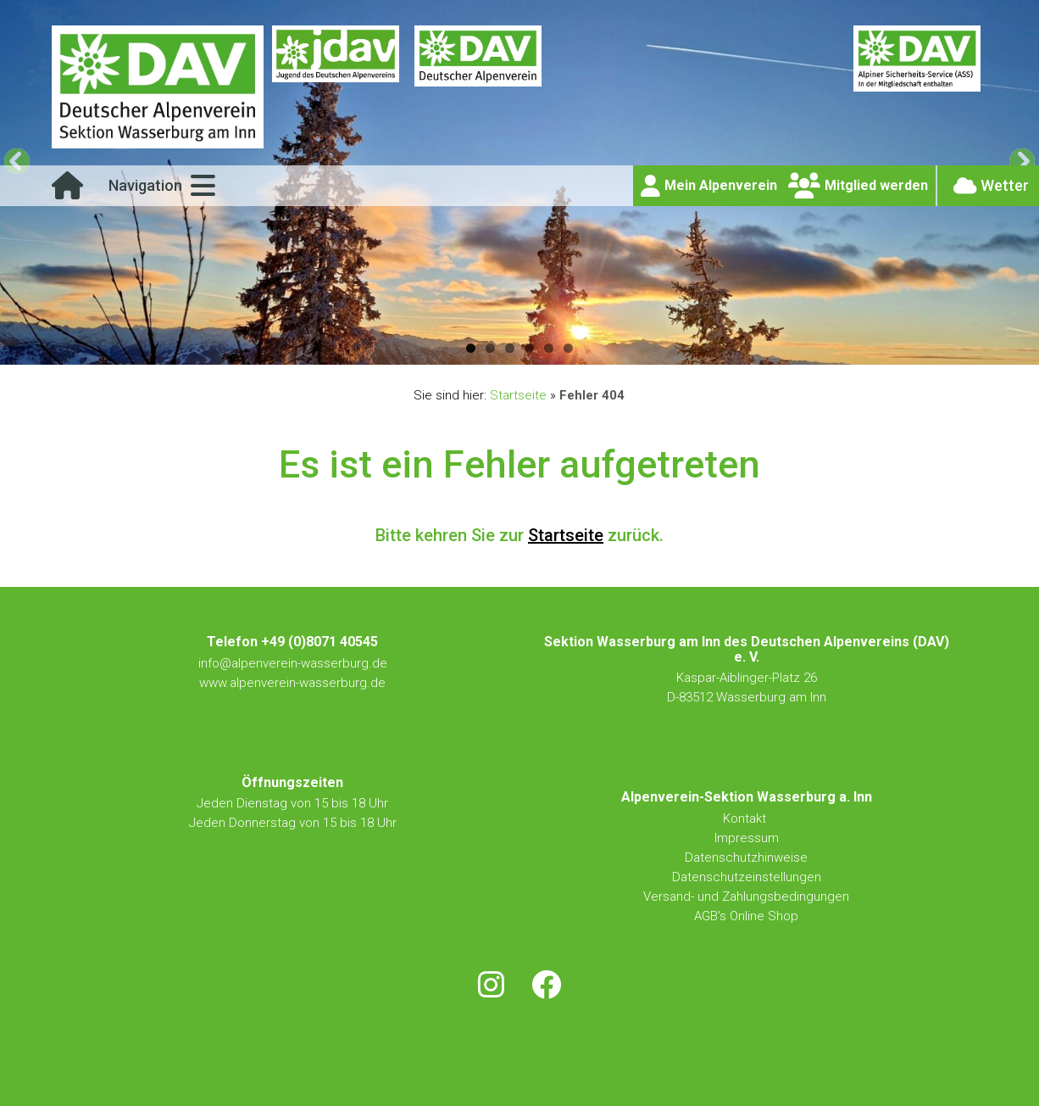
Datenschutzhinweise (746, 857)
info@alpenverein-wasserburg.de (292, 663)
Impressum (746, 838)
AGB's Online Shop (746, 916)
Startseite (518, 395)
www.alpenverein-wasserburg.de (292, 682)
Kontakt (746, 818)
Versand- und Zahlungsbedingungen (746, 896)
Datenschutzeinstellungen (746, 877)
